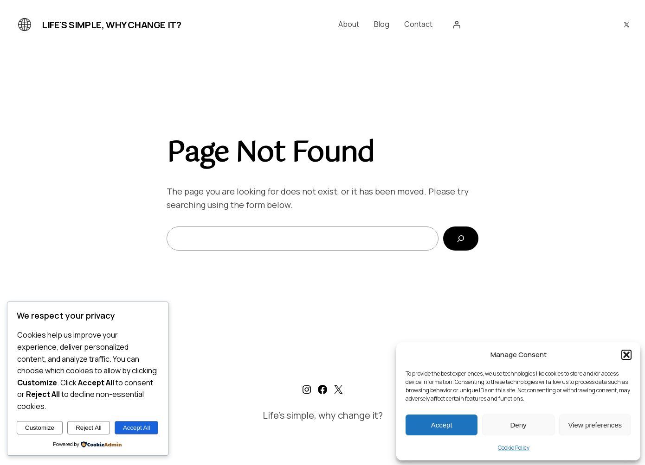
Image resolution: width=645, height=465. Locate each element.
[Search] (460, 238)
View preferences (595, 425)
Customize (39, 427)
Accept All (136, 427)
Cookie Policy (513, 448)
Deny (518, 425)
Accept (441, 425)
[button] (626, 354)
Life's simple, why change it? (111, 25)
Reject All (89, 427)
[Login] (456, 24)
